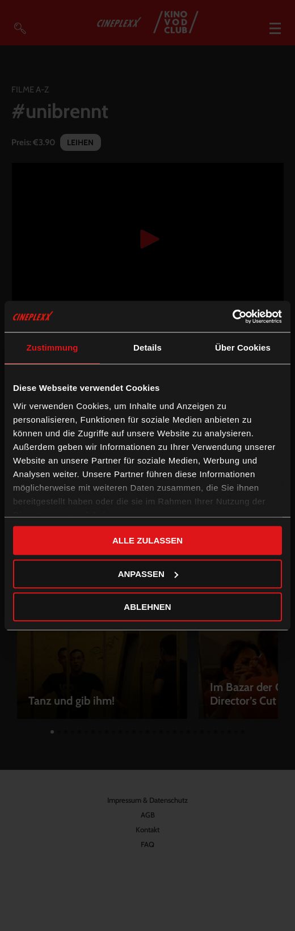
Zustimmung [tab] (52, 347)
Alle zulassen (147, 540)
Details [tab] (147, 347)
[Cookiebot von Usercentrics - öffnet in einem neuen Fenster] (232, 316)
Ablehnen (147, 607)
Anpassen (148, 574)
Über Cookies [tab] (243, 347)
